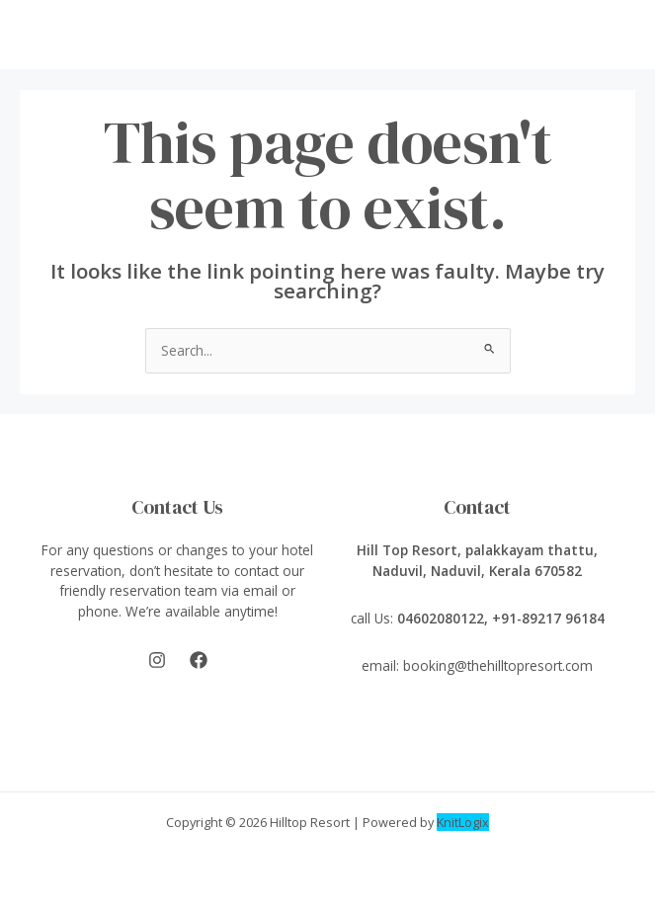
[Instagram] (157, 660)
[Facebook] (198, 660)
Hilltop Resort (310, 822)
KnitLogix (463, 822)
